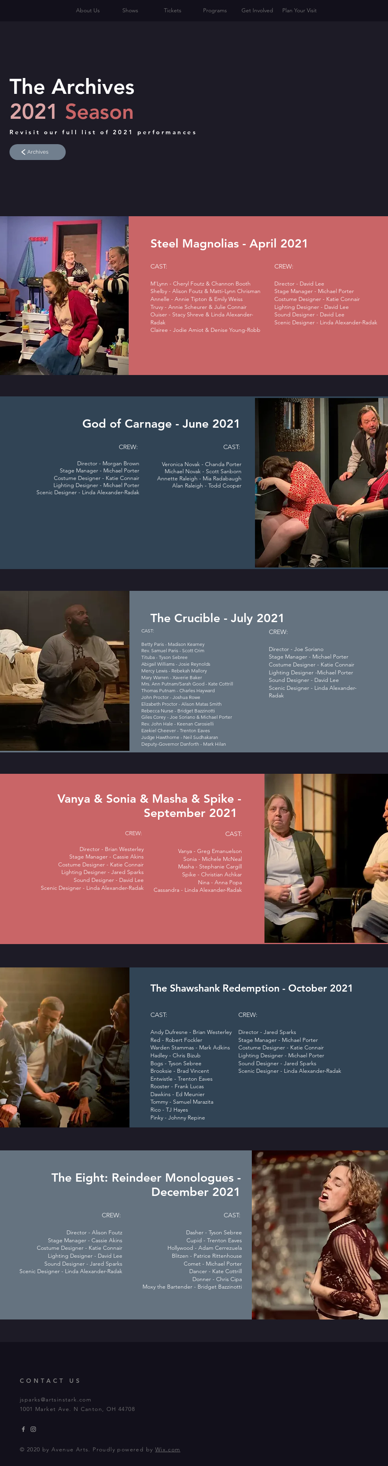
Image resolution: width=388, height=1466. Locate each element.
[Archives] (38, 152)
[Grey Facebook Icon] (23, 1429)
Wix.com (168, 1449)
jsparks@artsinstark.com (55, 1399)
